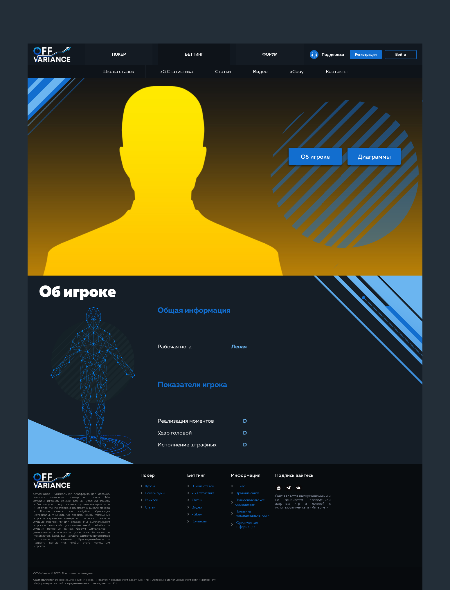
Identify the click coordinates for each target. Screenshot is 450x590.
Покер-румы (155, 493)
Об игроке (315, 157)
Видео (260, 72)
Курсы (150, 486)
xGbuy (297, 72)
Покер (120, 54)
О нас (240, 486)
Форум (269, 54)
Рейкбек (151, 500)
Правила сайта (247, 493)
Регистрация (366, 55)
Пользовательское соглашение (250, 502)
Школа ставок (118, 72)
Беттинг (195, 54)
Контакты (337, 72)
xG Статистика (174, 71)
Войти (400, 55)
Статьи (223, 72)
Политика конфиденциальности (252, 513)
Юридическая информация (246, 525)
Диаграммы (374, 157)
